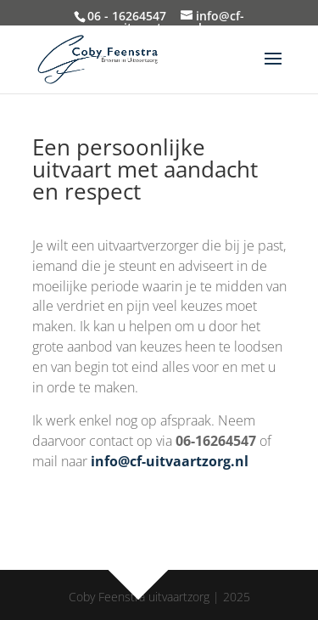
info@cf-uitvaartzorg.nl (169, 461)
